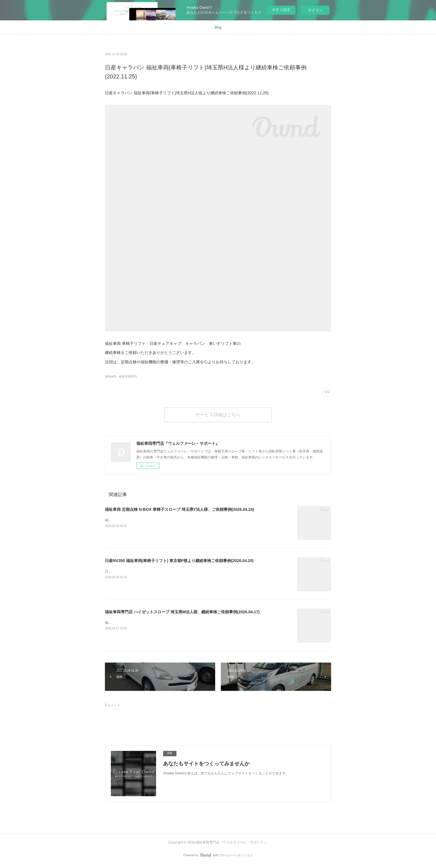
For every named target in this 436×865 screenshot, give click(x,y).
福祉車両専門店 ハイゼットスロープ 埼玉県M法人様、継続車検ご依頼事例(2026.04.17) (182, 612)
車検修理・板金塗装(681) (121, 376)
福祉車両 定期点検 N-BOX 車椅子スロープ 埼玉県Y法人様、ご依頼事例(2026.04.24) (179, 509)
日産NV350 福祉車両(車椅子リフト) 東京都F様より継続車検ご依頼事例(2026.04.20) (179, 560)
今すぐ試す (281, 10)
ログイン (315, 10)
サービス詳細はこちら (218, 414)
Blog (218, 27)
